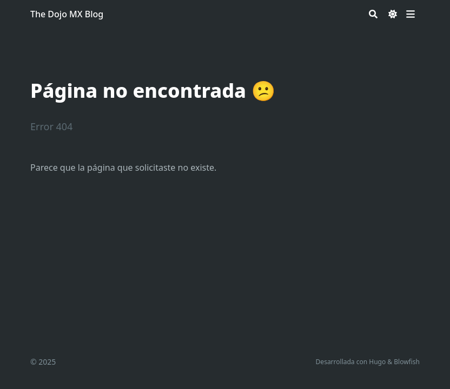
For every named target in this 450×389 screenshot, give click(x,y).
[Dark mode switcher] (392, 14)
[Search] (373, 14)
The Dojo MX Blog (66, 14)
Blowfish (407, 361)
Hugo (377, 361)
